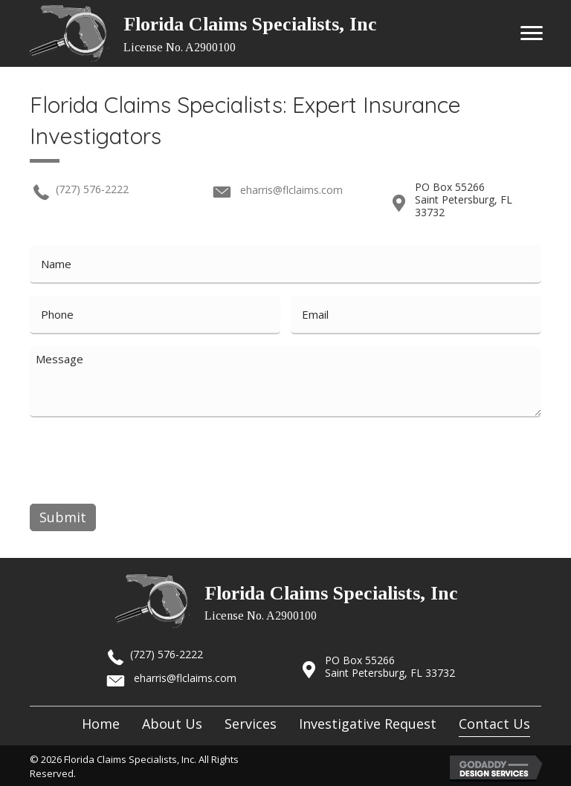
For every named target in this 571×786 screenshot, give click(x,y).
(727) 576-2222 (92, 189)
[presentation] (143, 458)
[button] (531, 33)
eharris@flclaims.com (291, 190)
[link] (101, 721)
